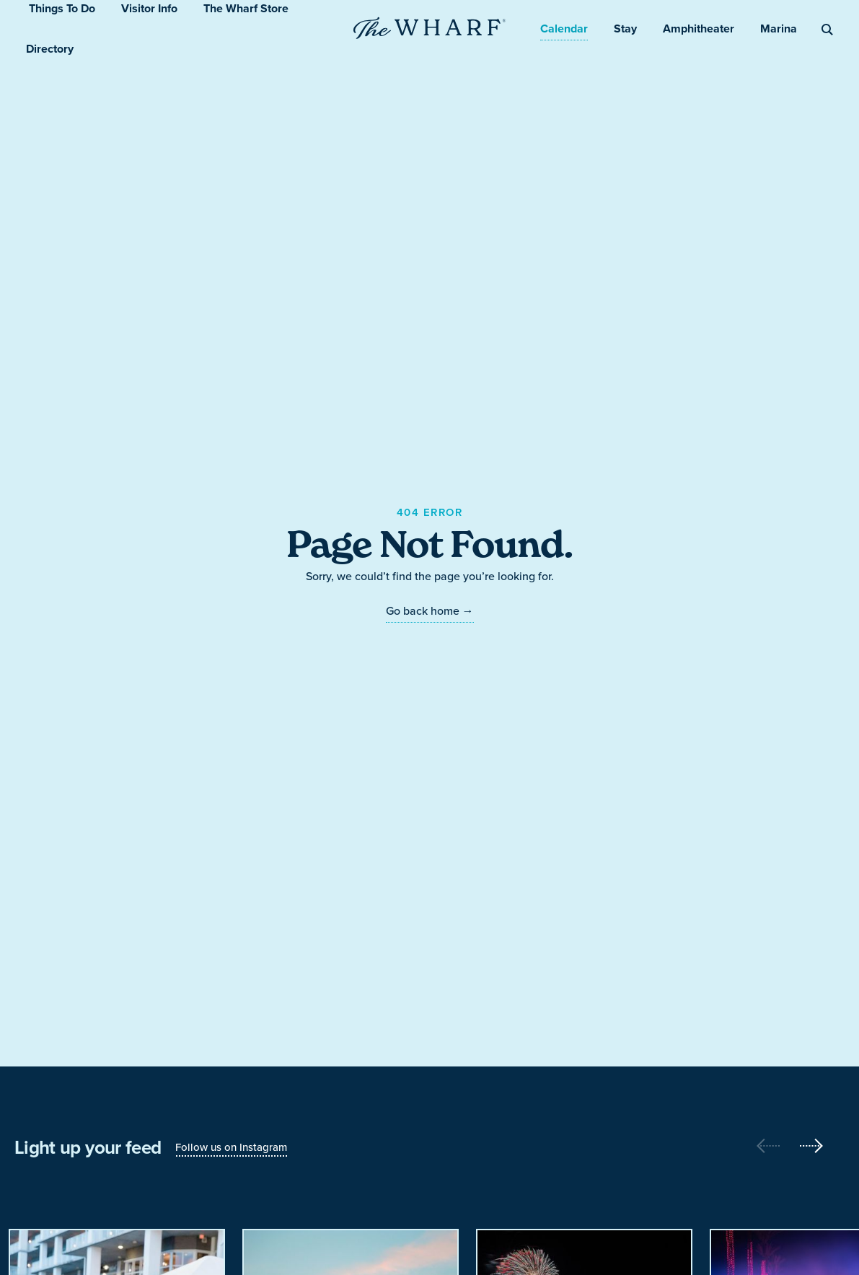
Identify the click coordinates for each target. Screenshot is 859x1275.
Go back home (430, 611)
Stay (625, 28)
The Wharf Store (245, 8)
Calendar (564, 28)
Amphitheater (698, 28)
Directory (50, 48)
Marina (778, 28)
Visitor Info (149, 8)
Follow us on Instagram (231, 1147)
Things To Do (62, 8)
